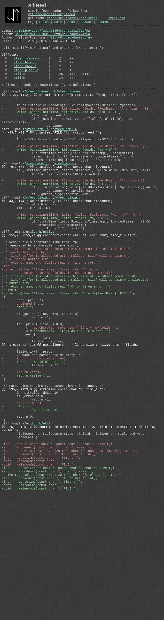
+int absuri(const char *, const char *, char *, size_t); (58, 580)
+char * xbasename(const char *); (33, 602)
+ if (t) (15, 503)
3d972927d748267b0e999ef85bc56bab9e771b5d (52, 40)
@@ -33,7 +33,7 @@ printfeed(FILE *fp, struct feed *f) (51, 161)
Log (31, 26)
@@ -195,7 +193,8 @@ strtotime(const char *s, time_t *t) (53, 482)
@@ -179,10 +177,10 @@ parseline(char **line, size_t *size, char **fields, (70, 426)
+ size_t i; (18, 379)
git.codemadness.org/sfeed (51, 17)
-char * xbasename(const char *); (32, 572)
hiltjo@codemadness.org (69, 45)
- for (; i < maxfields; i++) (34, 443)
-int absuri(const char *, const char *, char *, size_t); (57, 550)
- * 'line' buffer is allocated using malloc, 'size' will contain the (65, 315)
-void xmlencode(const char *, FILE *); (39, 576)
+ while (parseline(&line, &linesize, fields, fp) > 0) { (59, 182)
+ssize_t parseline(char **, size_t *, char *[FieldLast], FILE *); (63, 589)
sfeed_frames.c (27, 71)
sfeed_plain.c (26, 85)
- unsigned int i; (23, 375)
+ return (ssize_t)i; (26, 465)
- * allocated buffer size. (26, 319)
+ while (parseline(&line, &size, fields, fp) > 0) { (55, 268)
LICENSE (104, 26)
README (86, 26)
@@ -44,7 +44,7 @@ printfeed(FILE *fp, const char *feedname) (57, 247)
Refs (58, 26)
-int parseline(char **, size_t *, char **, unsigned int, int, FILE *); (70, 559)
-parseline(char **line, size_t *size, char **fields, (50, 332)
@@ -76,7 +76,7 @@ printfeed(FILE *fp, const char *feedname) (57, 204)
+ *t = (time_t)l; (31, 508)
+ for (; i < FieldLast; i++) (34, 448)
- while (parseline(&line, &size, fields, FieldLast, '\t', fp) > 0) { (71, 264)
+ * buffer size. (17, 349)
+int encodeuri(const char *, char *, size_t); (48, 585)
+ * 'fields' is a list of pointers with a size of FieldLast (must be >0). (70, 341)
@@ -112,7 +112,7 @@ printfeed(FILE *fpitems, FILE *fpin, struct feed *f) (69, 114)
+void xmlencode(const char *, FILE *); (40, 606)
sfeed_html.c (25, 75)
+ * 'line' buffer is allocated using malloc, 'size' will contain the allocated (75, 345)
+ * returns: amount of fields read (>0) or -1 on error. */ (56, 354)
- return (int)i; (22, 460)
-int (5, 328)
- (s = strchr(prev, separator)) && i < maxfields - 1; (61, 405)
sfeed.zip (116, 22)
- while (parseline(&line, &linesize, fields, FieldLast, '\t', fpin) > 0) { (77, 131)
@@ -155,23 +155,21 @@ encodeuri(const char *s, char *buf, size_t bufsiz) (69, 289)
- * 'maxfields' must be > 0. (28, 311)
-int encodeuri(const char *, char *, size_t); (47, 555)
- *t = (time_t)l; (23, 499)
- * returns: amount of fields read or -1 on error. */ (51, 324)
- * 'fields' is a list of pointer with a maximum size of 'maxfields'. (66, 306)
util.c (19, 90)
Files (44, 26)
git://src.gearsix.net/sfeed (72, 22)
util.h (19, 94)
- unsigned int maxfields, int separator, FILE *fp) (57, 336)
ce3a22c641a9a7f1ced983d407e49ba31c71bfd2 (52, 36)
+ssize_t (9, 358)
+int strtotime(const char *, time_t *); (42, 597)
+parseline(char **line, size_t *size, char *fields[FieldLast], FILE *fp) (69, 362)
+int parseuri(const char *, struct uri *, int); (49, 593)
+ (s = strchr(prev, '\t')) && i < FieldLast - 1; (56, 409)
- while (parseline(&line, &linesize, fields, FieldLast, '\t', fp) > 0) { (75, 178)
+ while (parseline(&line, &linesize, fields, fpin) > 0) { (61, 135)
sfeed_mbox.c (25, 80)
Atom (71, 26)
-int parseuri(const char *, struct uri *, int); (49, 563)
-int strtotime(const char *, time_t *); (41, 567)
